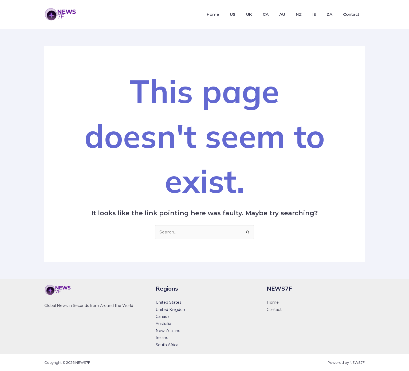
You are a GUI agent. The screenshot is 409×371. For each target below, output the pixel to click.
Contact (352, 14)
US (248, 14)
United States (168, 302)
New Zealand (168, 331)
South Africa (167, 345)
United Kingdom (171, 309)
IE (319, 14)
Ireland (162, 337)
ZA (333, 14)
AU (292, 14)
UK (263, 14)
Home (231, 14)
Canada (163, 316)
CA (277, 14)
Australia (163, 323)
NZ (306, 14)
